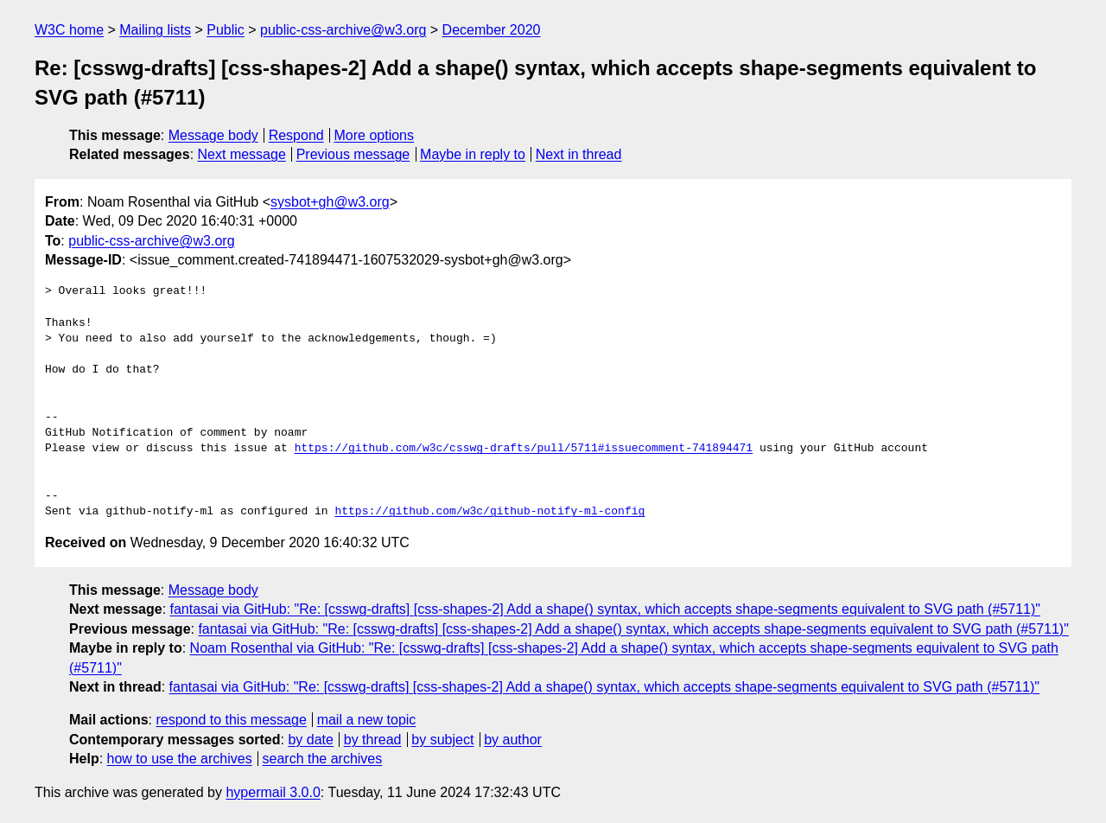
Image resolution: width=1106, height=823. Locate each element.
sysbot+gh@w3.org (330, 202)
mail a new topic (366, 719)
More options (374, 135)
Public (226, 29)
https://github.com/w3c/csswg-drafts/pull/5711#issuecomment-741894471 (524, 448)
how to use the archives (179, 758)
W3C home (69, 29)
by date (310, 739)
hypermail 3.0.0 (273, 792)
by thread (373, 739)
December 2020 (491, 29)
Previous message (353, 154)
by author (513, 739)
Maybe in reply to (472, 154)
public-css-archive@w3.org (343, 29)
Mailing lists (155, 29)
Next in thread (579, 154)
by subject (442, 739)
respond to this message (231, 719)
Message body (213, 135)
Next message (242, 154)
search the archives (323, 758)
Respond (296, 135)
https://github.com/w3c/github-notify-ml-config (489, 512)
